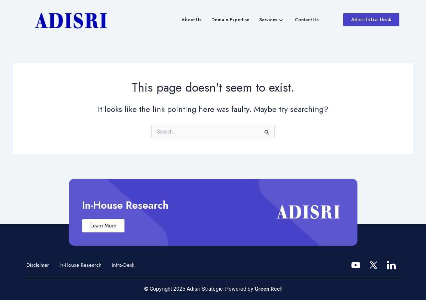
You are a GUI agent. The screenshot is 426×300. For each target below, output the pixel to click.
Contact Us (306, 20)
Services (270, 20)
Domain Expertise (228, 20)
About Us (188, 20)
